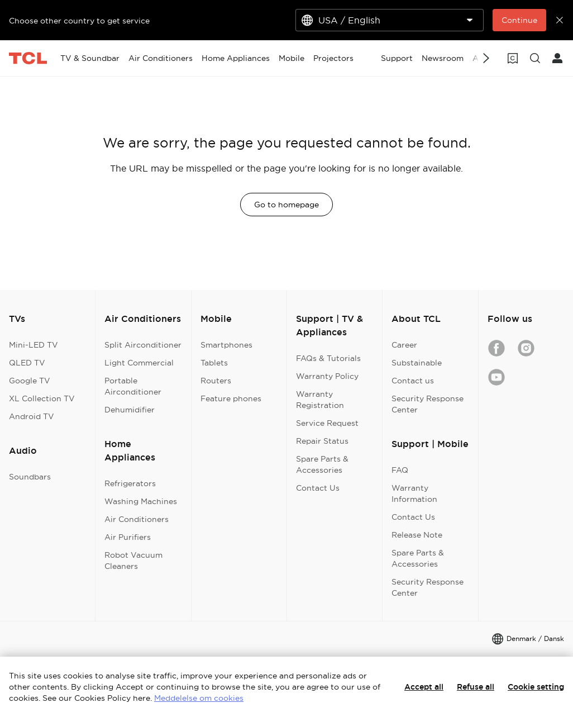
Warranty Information (414, 493)
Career (404, 345)
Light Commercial (139, 363)
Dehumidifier (129, 410)
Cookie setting (536, 687)
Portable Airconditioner (132, 386)
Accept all (423, 687)
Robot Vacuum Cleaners (133, 560)
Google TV (29, 381)
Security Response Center (427, 404)
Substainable (416, 363)
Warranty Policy (327, 376)
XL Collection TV (42, 398)
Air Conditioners (136, 519)
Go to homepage (286, 205)
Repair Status (322, 441)
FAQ (399, 470)
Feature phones (230, 398)
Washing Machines (140, 501)
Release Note (416, 535)
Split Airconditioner (143, 345)
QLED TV (27, 363)
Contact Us (318, 488)
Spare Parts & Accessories (322, 464)
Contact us (412, 381)
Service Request (327, 423)
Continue (519, 20)
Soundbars (30, 477)
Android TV (31, 416)
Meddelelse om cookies (198, 698)
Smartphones (226, 345)
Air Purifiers (127, 537)
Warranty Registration (320, 399)
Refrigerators (130, 483)
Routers (215, 381)
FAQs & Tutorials (328, 358)
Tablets (214, 363)
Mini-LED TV (33, 345)
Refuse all (475, 687)
